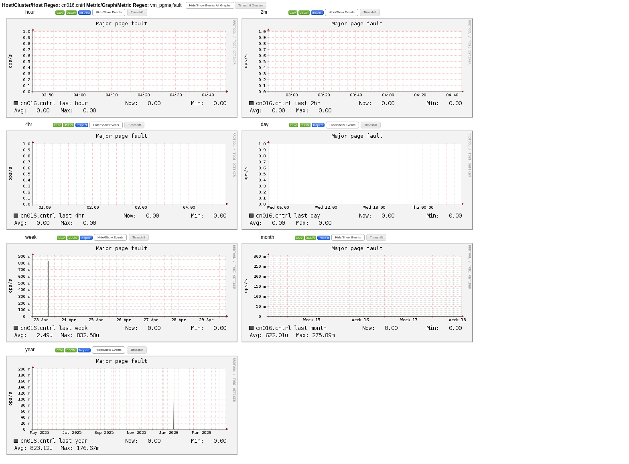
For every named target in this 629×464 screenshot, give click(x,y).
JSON (71, 12)
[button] (210, 5)
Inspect (84, 12)
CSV (60, 12)
